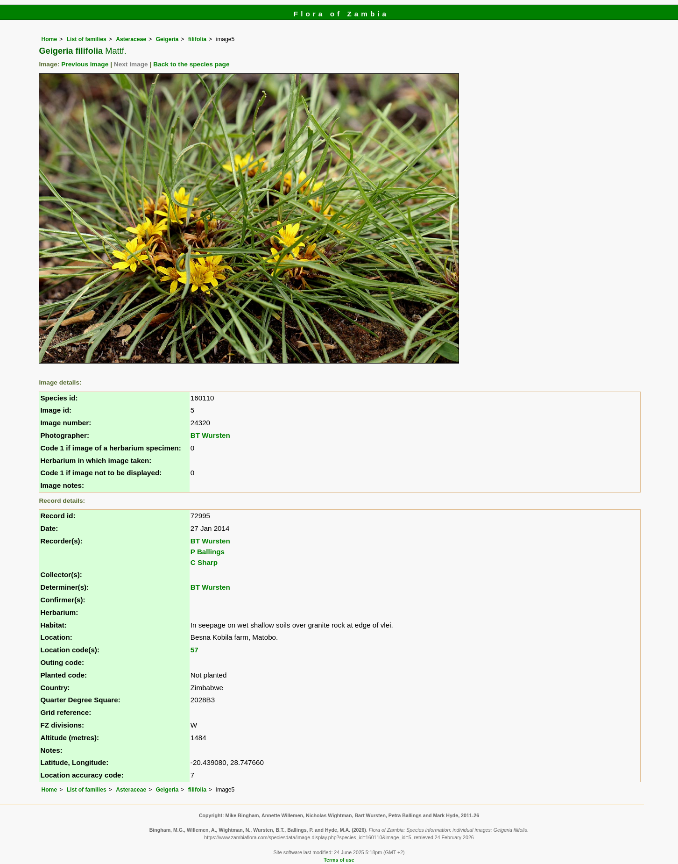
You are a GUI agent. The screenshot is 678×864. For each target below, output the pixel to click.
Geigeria (167, 39)
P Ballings (208, 552)
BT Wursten (210, 435)
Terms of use (339, 860)
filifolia (197, 39)
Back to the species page (191, 64)
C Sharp (204, 562)
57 (194, 650)
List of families (86, 39)
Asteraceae (131, 39)
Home (49, 39)
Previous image (84, 64)
